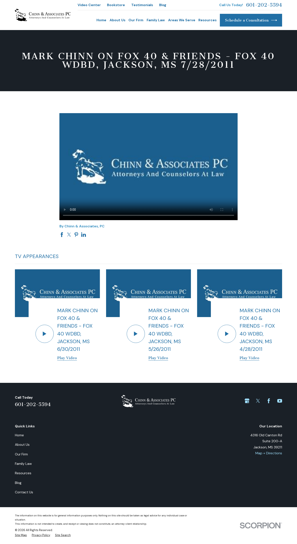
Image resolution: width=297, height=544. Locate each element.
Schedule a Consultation (251, 20)
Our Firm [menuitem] (135, 20)
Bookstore (116, 5)
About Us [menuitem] (117, 20)
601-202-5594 (264, 5)
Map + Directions (268, 453)
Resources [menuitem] (207, 20)
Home (19, 435)
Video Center (89, 5)
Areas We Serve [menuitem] (181, 20)
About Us (22, 444)
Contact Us (24, 492)
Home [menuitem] (101, 20)
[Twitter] (258, 400)
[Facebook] (268, 400)
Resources (23, 473)
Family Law (23, 463)
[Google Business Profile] (247, 400)
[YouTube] (279, 400)
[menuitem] (21, 535)
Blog (162, 5)
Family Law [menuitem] (156, 20)
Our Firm (21, 454)
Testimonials (142, 5)
